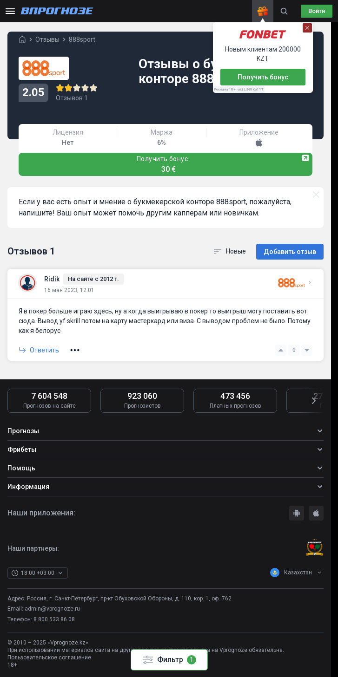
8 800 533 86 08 (54, 618)
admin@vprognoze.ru (52, 608)
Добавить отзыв (290, 250)
